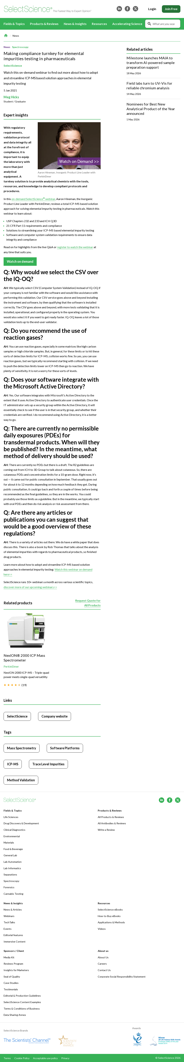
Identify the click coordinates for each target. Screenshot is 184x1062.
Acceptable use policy (45, 1058)
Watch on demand (20, 261)
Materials (9, 842)
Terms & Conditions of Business (22, 1008)
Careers (102, 963)
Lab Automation (13, 861)
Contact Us (104, 970)
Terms (7, 1058)
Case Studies (11, 982)
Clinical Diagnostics (14, 829)
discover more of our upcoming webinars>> (30, 587)
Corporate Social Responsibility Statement (122, 976)
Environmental (12, 836)
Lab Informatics (12, 868)
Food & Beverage (13, 848)
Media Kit (9, 957)
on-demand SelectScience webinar (33, 198)
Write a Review (106, 829)
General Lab (10, 855)
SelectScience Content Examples (22, 1002)
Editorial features (13, 935)
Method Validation (21, 780)
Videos (102, 928)
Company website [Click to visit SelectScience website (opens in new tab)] (55, 716)
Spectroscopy (20, 47)
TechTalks (9, 922)
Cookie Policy (21, 1058)
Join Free (171, 9)
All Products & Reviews (111, 817)
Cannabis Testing (13, 893)
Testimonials (11, 989)
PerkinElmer (11, 666)
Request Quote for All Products (88, 603)
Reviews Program (13, 963)
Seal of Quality (12, 976)
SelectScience (13, 65)
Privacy (65, 1058)
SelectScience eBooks (110, 909)
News (16, 35)
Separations (10, 874)
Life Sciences (11, 817)
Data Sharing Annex (15, 1014)
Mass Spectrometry (21, 748)
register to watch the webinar (75, 247)
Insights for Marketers (16, 970)
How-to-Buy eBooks (109, 916)
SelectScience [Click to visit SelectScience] (17, 716)
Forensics (9, 887)
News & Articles (13, 909)
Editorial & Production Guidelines (22, 995)
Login (152, 9)
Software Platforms (65, 748)
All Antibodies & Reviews (112, 823)
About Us (103, 957)
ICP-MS (12, 764)
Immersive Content (15, 941)
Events (8, 928)
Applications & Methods (111, 922)
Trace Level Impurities (48, 764)
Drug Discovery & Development (21, 823)
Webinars (9, 916)
